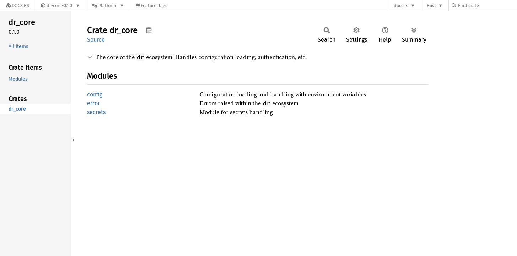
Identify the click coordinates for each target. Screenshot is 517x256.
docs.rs (401, 5)
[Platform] (108, 5)
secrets (96, 112)
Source (96, 39)
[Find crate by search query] (487, 5)
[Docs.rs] (17, 5)
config (94, 94)
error (93, 103)
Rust (431, 5)
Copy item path (149, 30)
